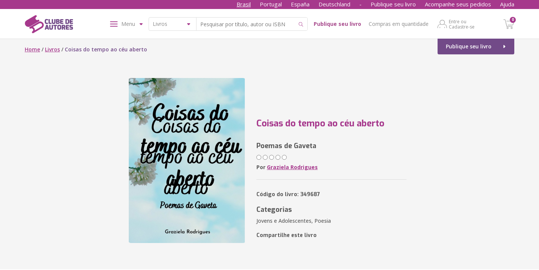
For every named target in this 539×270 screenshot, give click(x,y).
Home (32, 49)
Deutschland (334, 4)
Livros (52, 49)
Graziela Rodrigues (292, 167)
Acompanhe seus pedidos (458, 4)
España (300, 4)
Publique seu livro (393, 4)
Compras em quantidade (399, 23)
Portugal (271, 4)
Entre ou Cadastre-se (462, 24)
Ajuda (507, 4)
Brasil (244, 4)
